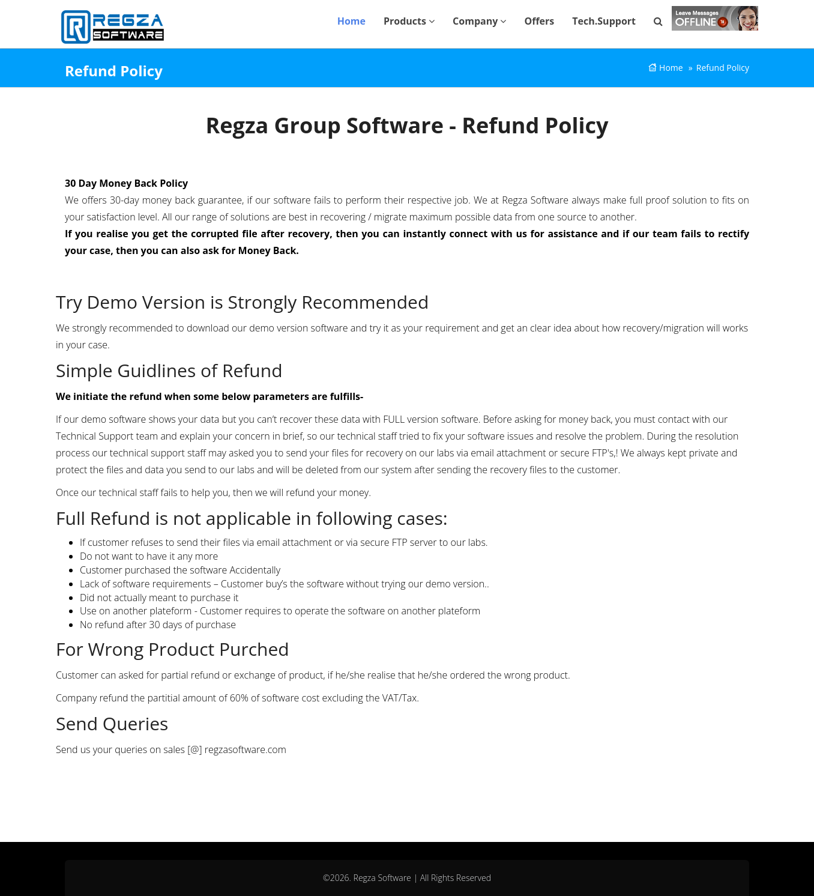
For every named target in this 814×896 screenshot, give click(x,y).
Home (351, 21)
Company (479, 21)
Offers (539, 21)
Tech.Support (604, 21)
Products (409, 21)
